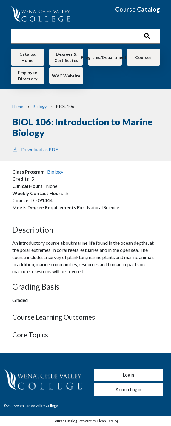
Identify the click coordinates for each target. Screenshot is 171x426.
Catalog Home (27, 57)
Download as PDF (35, 149)
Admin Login (128, 389)
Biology (40, 106)
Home (17, 106)
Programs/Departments (105, 57)
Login (128, 374)
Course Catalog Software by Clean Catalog (85, 421)
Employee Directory (27, 75)
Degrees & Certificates (66, 57)
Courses (143, 57)
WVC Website (66, 75)
